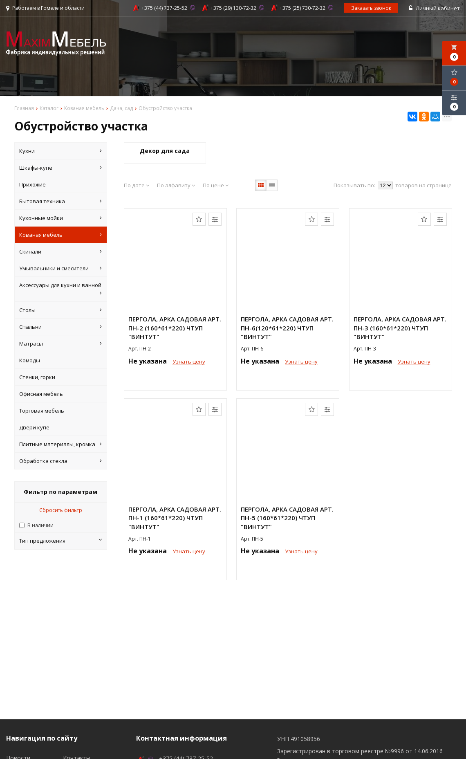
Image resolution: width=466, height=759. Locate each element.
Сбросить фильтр (60, 510)
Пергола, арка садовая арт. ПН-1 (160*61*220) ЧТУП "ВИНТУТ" (174, 518)
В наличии (40, 525)
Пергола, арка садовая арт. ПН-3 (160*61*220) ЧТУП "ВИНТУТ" (400, 328)
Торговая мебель (41, 410)
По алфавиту (176, 185)
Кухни (60, 151)
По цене (216, 185)
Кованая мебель (60, 235)
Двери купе (34, 427)
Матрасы (60, 343)
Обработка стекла (60, 461)
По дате (136, 185)
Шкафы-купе (60, 168)
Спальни (60, 327)
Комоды (29, 360)
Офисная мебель (41, 393)
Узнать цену (189, 361)
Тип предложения (60, 540)
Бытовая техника (60, 201)
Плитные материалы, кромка (60, 444)
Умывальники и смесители (60, 268)
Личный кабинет (434, 8)
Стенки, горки (37, 377)
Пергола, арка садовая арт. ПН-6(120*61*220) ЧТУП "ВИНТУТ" (287, 328)
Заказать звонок (371, 7)
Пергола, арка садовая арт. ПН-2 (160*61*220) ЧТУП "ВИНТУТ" (174, 328)
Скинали (60, 251)
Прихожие (32, 184)
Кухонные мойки (60, 218)
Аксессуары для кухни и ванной (60, 289)
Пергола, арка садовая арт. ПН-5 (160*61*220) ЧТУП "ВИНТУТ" (287, 518)
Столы (60, 310)
